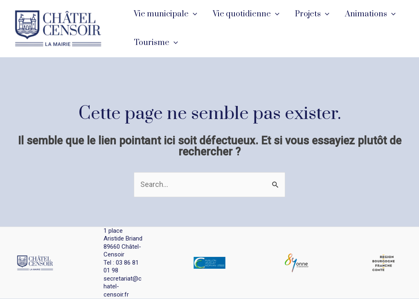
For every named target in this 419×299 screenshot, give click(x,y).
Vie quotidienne (245, 14)
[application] (192, 14)
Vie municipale (165, 14)
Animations (367, 14)
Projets (310, 14)
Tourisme (155, 43)
